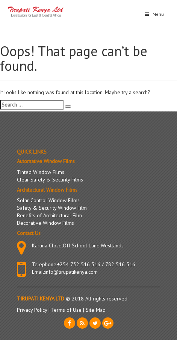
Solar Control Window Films (48, 200)
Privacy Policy (32, 309)
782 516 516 (120, 264)
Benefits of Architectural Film (49, 215)
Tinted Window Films (40, 172)
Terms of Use (67, 309)
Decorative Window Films (45, 223)
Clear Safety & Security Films (50, 179)
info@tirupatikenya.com (71, 271)
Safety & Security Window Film (52, 207)
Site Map (96, 309)
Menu (154, 14)
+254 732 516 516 (78, 264)
